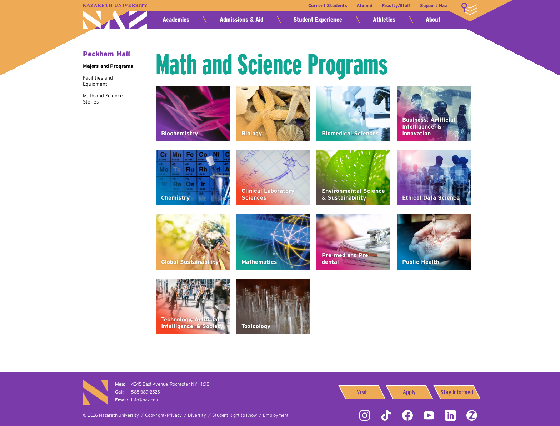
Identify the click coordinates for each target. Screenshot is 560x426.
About (433, 19)
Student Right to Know (234, 415)
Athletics (384, 19)
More (469, 9)
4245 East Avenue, (170, 384)
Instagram (364, 415)
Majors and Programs (108, 66)
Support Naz (433, 5)
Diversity (197, 415)
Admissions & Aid (241, 19)
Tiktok (386, 415)
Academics (175, 19)
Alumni (362, 5)
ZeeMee (471, 415)
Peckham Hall (106, 54)
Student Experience (318, 19)
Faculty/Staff (394, 5)
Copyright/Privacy (163, 415)
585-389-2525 (145, 392)
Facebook (407, 415)
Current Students (324, 5)
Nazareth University (115, 16)
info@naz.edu (144, 399)
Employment (275, 415)
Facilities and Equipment (98, 81)
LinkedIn (450, 415)
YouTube (429, 415)
